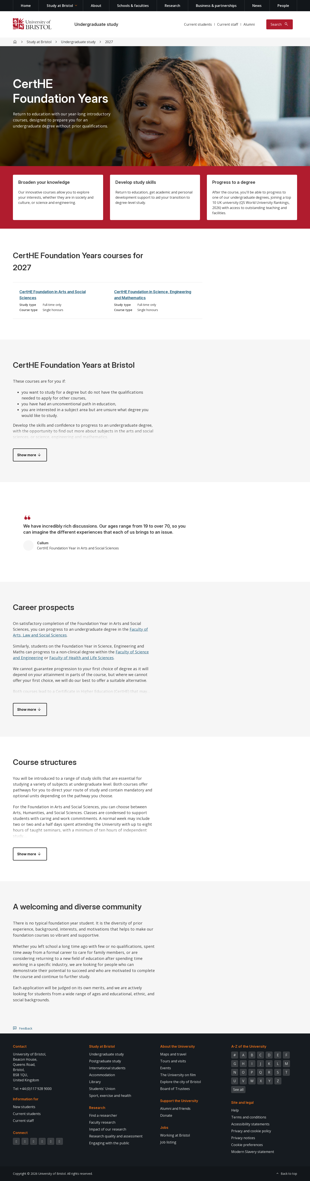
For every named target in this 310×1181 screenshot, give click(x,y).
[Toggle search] (279, 24)
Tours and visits (173, 1061)
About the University (177, 1046)
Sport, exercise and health (110, 1095)
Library (95, 1081)
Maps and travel (173, 1054)
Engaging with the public (109, 1143)
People (283, 5)
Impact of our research (107, 1129)
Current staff (227, 24)
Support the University (179, 1101)
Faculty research (102, 1122)
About (96, 5)
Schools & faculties (133, 5)
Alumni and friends (175, 1108)
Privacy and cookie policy (251, 1131)
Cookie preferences (247, 1144)
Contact (19, 1046)
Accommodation (102, 1074)
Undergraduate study (96, 24)
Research (172, 5)
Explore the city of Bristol (180, 1081)
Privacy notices (243, 1137)
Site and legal (242, 1102)
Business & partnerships (216, 5)
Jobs (164, 1127)
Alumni (249, 24)
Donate (166, 1115)
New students (24, 1106)
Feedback (25, 1028)
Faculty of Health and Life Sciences (81, 657)
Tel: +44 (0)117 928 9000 (32, 1088)
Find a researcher (103, 1115)
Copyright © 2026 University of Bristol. (39, 1174)
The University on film (178, 1074)
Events (165, 1068)
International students (107, 1068)
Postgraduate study (105, 1061)
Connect (20, 1133)
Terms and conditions (248, 1117)
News (257, 5)
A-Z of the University (248, 1046)
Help (235, 1110)
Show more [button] (26, 455)
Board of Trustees (175, 1088)
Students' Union (102, 1088)
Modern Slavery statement (252, 1151)
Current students (198, 24)
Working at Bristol (175, 1135)
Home (26, 5)
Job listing (168, 1142)
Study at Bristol (60, 5)
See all (238, 1089)
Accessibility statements (250, 1124)
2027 (109, 41)
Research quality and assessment (116, 1136)
